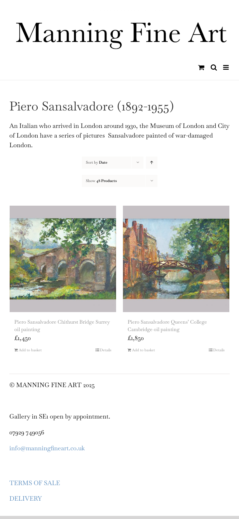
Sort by (96, 162)
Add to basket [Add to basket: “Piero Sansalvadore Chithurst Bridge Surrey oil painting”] (30, 350)
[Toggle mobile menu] (226, 67)
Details (105, 350)
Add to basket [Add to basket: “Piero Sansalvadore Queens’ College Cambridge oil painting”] (143, 350)
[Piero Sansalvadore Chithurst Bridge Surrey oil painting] (63, 259)
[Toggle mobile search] (214, 67)
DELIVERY (25, 498)
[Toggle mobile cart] (201, 67)
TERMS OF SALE (34, 483)
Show (101, 180)
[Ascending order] (152, 162)
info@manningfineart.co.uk (47, 448)
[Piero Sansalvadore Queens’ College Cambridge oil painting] (176, 259)
